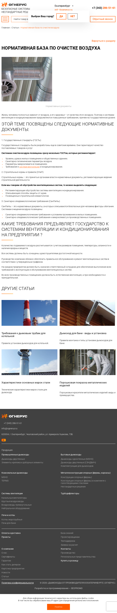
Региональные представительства (78, 556)
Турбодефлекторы (70, 493)
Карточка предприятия (13, 568)
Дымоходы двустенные (13, 459)
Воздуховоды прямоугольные (17, 505)
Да (61, 16)
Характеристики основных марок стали (26, 382)
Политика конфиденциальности (18, 583)
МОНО (5, 477)
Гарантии (6, 560)
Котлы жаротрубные (12, 519)
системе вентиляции (29, 167)
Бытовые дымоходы (71, 454)
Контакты (66, 549)
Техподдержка (68, 541)
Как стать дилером (11, 564)
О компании (8, 549)
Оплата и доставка (11, 533)
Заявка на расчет (69, 545)
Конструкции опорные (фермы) (76, 477)
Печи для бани (9, 523)
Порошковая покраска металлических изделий (83, 384)
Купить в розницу (69, 560)
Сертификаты (8, 556)
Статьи (5, 576)
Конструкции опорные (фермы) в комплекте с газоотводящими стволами (83, 481)
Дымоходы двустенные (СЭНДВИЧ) (78, 462)
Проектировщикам (70, 537)
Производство (68, 553)
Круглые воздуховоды (13, 501)
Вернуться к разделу (103, 40)
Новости (6, 572)
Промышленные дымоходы (15, 454)
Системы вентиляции (12, 493)
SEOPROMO (77, 588)
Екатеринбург (62, 5)
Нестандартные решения (73, 486)
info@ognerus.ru (64, 9)
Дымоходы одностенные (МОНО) (77, 459)
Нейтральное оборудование (16, 508)
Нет (72, 16)
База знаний (67, 533)
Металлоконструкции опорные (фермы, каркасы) (86, 473)
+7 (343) (103, 7)
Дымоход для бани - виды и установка (83, 333)
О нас (4, 553)
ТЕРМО (5, 480)
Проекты (6, 537)
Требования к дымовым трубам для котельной (23, 335)
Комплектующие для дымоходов (77, 466)
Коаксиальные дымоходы (15, 473)
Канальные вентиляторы (14, 498)
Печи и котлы (8, 515)
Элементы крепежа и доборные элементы (22, 462)
